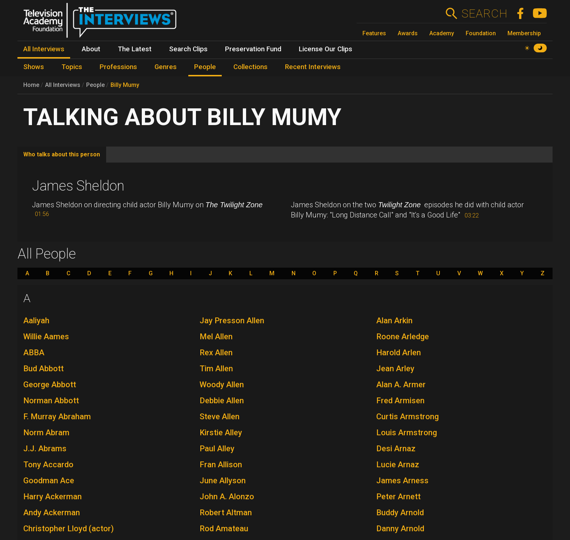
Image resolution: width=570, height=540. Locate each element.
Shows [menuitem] (33, 67)
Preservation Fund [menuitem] (253, 49)
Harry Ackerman (52, 496)
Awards (408, 33)
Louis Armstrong (406, 432)
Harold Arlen (398, 352)
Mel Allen (216, 336)
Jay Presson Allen (232, 320)
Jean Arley (395, 368)
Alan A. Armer (401, 384)
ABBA (33, 352)
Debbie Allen (222, 400)
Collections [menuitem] (250, 67)
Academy (441, 33)
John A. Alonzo (227, 496)
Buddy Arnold (400, 512)
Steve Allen (220, 416)
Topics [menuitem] (71, 67)
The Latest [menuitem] (135, 49)
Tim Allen (216, 368)
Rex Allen (216, 352)
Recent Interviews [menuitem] (313, 67)
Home (31, 84)
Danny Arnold (400, 528)
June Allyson (223, 480)
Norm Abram (46, 432)
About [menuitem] (91, 49)
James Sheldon (78, 186)
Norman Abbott (51, 400)
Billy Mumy (125, 84)
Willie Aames (46, 336)
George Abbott (49, 384)
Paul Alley (217, 448)
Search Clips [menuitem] (188, 49)
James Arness (402, 480)
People (95, 84)
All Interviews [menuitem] (43, 49)
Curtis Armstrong (407, 416)
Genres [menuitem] (165, 67)
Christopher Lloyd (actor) (68, 528)
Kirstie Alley (221, 432)
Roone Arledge (402, 336)
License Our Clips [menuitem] (325, 49)
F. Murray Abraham (57, 416)
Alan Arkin (394, 320)
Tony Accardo (48, 464)
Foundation (481, 33)
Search (484, 13)
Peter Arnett (398, 496)
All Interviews (62, 84)
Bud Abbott (43, 368)
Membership (524, 33)
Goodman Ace (48, 480)
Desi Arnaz (396, 448)
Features (374, 33)
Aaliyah (36, 320)
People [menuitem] (205, 67)
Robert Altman (226, 512)
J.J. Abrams (45, 448)
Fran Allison (221, 464)
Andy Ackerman (51, 512)
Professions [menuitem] (118, 67)
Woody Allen (222, 384)
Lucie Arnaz (397, 464)
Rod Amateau (224, 528)
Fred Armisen (400, 400)
